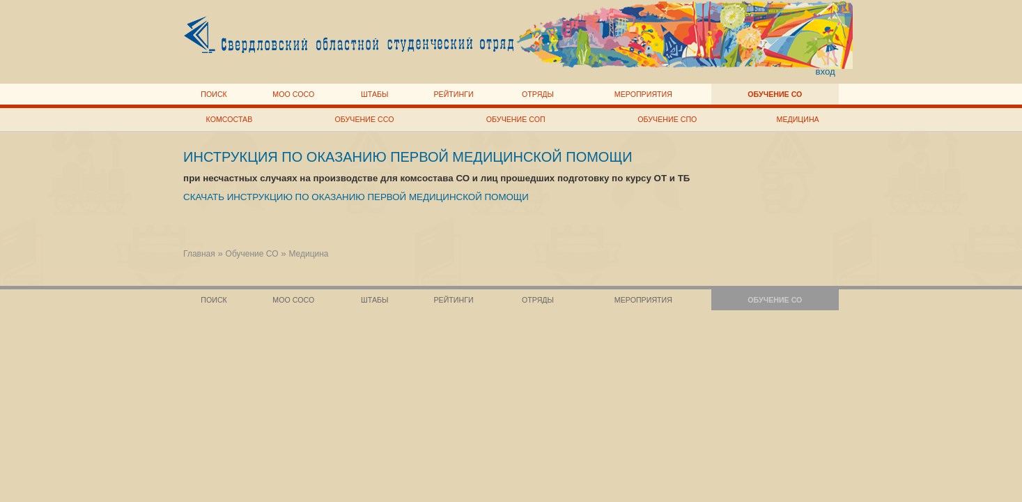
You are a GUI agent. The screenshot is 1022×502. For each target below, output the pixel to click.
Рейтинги (453, 94)
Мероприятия (643, 94)
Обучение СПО (667, 119)
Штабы (374, 94)
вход (825, 71)
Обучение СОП (515, 119)
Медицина (798, 119)
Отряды (538, 94)
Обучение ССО (364, 119)
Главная (199, 254)
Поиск (214, 94)
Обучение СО (775, 94)
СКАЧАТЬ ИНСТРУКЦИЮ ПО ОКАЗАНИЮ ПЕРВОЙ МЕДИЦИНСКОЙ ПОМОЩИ (356, 197)
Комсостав (229, 119)
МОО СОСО (293, 94)
